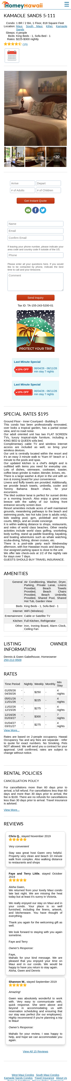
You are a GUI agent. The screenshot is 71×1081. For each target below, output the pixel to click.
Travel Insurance (44, 1077)
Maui (19, 26)
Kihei (49, 26)
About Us (61, 1077)
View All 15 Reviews (35, 1051)
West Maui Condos (23, 1074)
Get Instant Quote (35, 200)
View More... (12, 730)
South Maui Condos (47, 1074)
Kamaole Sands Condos (18, 1077)
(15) (16, 44)
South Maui (34, 26)
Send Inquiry (35, 297)
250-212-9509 (12, 659)
